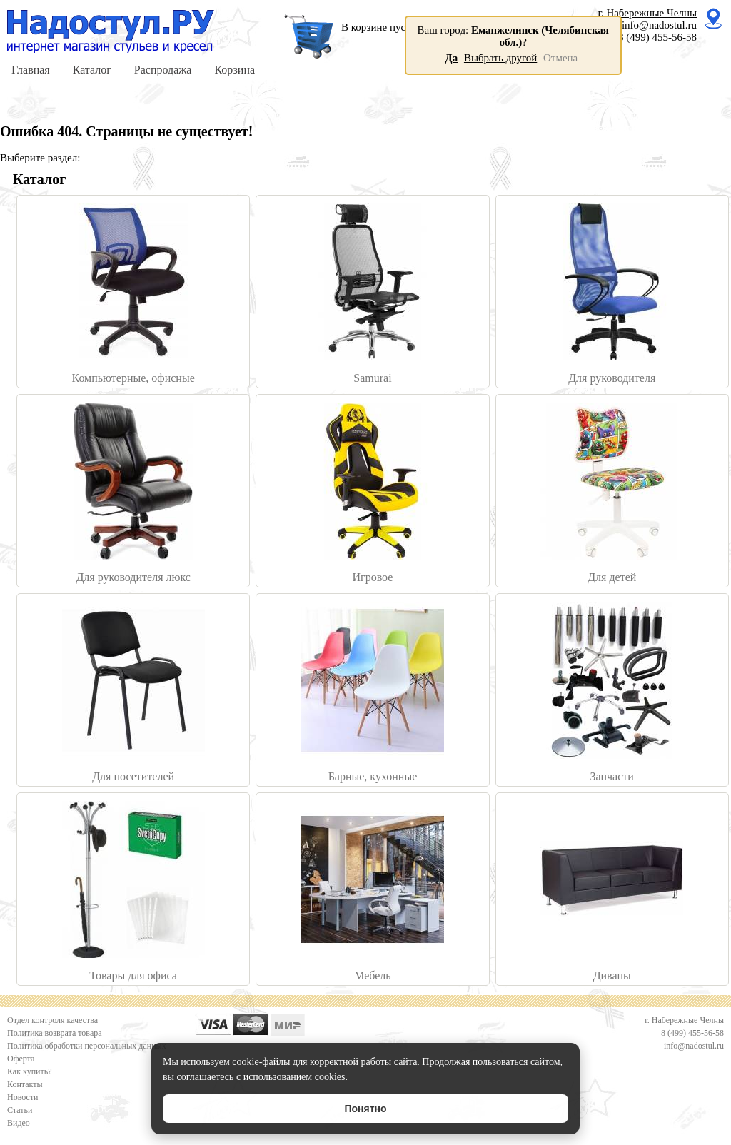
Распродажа (163, 70)
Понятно (365, 1108)
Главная (30, 70)
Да (451, 58)
